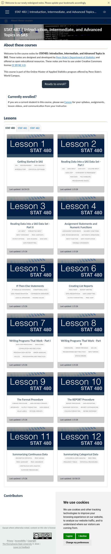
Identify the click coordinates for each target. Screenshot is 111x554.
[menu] (7, 12)
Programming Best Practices (34, 356)
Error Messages (82, 348)
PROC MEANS (39, 458)
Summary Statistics (70, 407)
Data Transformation (70, 235)
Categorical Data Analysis (75, 458)
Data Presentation (73, 294)
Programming (26, 165)
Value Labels (22, 411)
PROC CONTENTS (37, 235)
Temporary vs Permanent (85, 173)
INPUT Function (72, 239)
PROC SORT (90, 298)
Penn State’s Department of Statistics (75, 57)
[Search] (102, 21)
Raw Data (74, 177)
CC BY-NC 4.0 (18, 65)
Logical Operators (23, 298)
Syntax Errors (80, 356)
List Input (21, 231)
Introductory (20, 169)
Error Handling (39, 352)
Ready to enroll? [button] (55, 84)
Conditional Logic (40, 290)
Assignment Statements (71, 231)
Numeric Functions (91, 231)
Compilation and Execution (30, 348)
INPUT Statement (22, 235)
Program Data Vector (22, 352)
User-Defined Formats (38, 403)
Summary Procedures (29, 470)
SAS (16, 165)
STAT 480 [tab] (10, 128)
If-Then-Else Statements (21, 290)
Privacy (10, 540)
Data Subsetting (89, 294)
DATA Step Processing (24, 344)
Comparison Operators (40, 294)
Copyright (32, 540)
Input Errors (93, 352)
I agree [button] (69, 536)
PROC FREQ (92, 458)
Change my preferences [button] (77, 542)
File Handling (85, 177)
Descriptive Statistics (24, 458)
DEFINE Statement (90, 411)
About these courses (22, 20)
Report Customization (89, 407)
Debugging (39, 344)
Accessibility (20, 540)
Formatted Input (34, 231)
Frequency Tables (70, 462)
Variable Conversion (80, 243)
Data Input (71, 169)
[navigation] (68, 21)
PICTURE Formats (35, 411)
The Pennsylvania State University (17, 544)
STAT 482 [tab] (34, 128)
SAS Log (17, 356)
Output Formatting (75, 298)
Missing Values (38, 298)
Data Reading (32, 239)
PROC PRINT (73, 290)
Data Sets (81, 169)
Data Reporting (89, 403)
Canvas (68, 102)
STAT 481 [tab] (22, 128)
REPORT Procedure (73, 403)
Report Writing (86, 290)
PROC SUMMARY (22, 462)
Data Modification (88, 239)
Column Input (93, 169)
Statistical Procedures (89, 462)
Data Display (44, 407)
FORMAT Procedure (19, 403)
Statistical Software (37, 169)
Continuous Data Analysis (30, 466)
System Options (18, 239)
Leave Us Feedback (21, 547)
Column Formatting (72, 411)
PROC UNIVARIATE (37, 462)
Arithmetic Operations (90, 235)
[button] (6, 21)
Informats (15, 407)
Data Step (69, 173)
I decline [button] (82, 536)
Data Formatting (30, 243)
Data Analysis (39, 165)
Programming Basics (80, 181)
